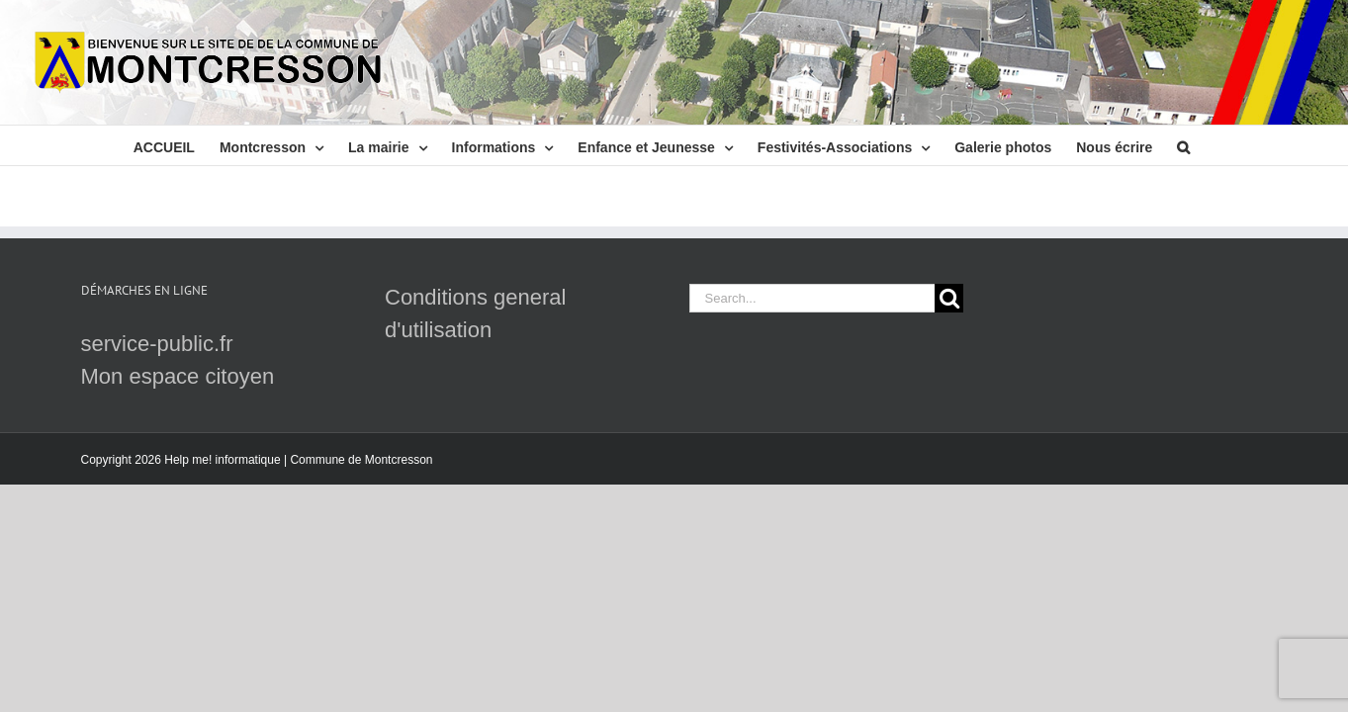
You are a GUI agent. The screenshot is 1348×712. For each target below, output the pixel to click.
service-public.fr (157, 343)
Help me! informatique (222, 460)
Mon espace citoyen (178, 376)
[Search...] (812, 298)
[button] (1176, 145)
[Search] (949, 298)
